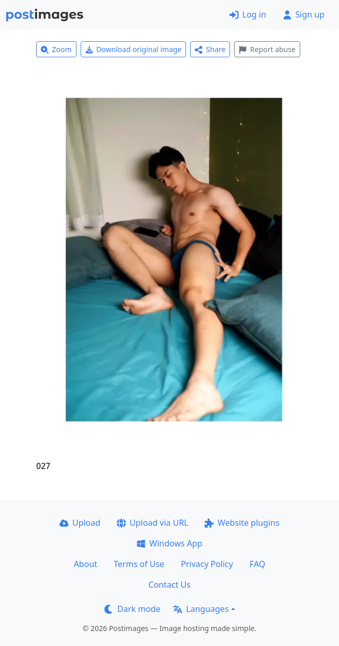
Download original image (133, 49)
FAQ (257, 564)
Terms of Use (139, 564)
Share (210, 49)
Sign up (304, 14)
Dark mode (132, 609)
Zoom (56, 49)
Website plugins (242, 522)
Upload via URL (152, 522)
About (85, 564)
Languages (200, 609)
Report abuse (267, 49)
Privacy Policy (207, 564)
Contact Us (169, 584)
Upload (79, 522)
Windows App (169, 543)
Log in (247, 14)
